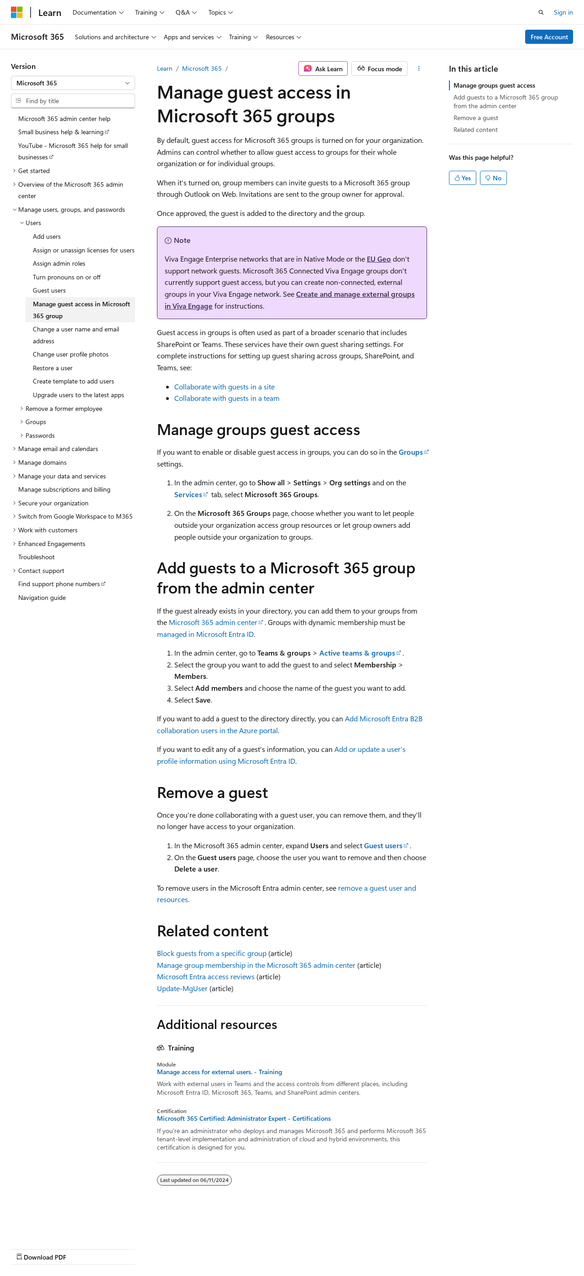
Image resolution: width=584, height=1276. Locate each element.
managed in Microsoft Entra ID (205, 634)
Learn (164, 68)
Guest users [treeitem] (49, 290)
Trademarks (290, 1248)
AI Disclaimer (29, 1248)
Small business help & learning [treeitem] (61, 131)
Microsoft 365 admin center (213, 622)
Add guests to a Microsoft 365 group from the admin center (506, 101)
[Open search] (541, 12)
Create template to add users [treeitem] (73, 381)
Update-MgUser (182, 988)
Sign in (563, 12)
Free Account (549, 36)
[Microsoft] (17, 12)
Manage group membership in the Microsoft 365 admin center (256, 965)
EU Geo (379, 258)
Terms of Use (245, 1248)
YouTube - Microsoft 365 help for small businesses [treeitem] (73, 151)
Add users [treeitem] (47, 236)
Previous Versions (82, 1248)
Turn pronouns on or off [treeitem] (66, 277)
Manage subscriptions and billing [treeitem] (64, 489)
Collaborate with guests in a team (227, 398)
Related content (476, 129)
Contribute (163, 1248)
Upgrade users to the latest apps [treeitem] (78, 394)
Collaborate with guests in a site (224, 386)
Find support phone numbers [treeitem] (59, 583)
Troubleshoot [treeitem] (36, 556)
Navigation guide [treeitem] (42, 597)
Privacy (199, 1248)
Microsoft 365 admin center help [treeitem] (64, 118)
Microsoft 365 (202, 68)
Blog (124, 1248)
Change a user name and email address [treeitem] (76, 335)
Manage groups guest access (494, 85)
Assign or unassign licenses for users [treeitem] (84, 250)
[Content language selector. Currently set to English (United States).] (52, 1226)
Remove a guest (476, 117)
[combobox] (73, 83)
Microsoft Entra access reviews (206, 976)
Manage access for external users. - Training (219, 1072)
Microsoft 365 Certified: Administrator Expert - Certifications (244, 1118)
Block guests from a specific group (211, 953)
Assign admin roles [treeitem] (59, 263)
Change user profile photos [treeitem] (71, 354)
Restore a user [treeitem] (53, 367)
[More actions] (419, 68)
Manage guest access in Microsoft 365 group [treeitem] (81, 309)
